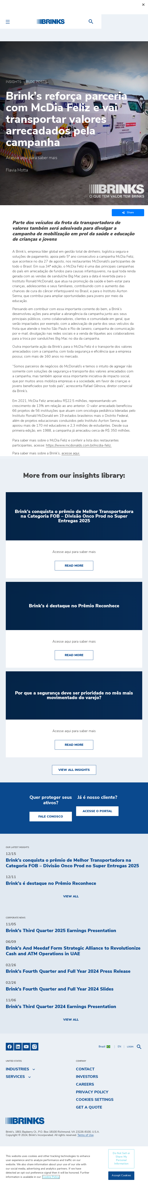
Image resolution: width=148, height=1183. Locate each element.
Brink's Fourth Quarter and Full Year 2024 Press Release (68, 971)
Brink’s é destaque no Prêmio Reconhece (51, 883)
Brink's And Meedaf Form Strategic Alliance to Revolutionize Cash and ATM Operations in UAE (73, 951)
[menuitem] (137, 21)
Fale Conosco (50, 816)
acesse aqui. (70, 453)
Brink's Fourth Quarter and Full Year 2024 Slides (60, 989)
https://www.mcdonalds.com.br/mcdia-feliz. (79, 445)
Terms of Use (85, 1135)
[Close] (143, 4)
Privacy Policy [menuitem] (92, 1092)
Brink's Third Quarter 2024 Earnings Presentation (61, 1006)
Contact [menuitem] (85, 1069)
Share (128, 212)
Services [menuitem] (15, 1077)
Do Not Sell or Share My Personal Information (121, 1158)
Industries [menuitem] (17, 1069)
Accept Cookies (121, 1175)
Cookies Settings (95, 1100)
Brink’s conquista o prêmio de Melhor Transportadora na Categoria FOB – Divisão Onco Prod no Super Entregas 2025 (72, 863)
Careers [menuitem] (85, 1084)
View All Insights (74, 769)
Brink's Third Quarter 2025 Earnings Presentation (61, 930)
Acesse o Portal (97, 811)
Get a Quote (89, 1107)
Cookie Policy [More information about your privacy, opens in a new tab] (51, 1176)
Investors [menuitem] (87, 1077)
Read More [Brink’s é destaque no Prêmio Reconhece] (79, 655)
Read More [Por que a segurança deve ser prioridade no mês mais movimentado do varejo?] (79, 744)
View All (71, 896)
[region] (74, 1164)
